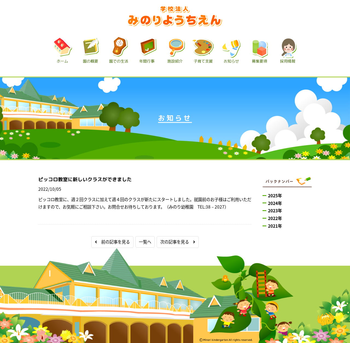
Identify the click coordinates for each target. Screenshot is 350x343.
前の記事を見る (112, 242)
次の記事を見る (177, 242)
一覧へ (145, 242)
